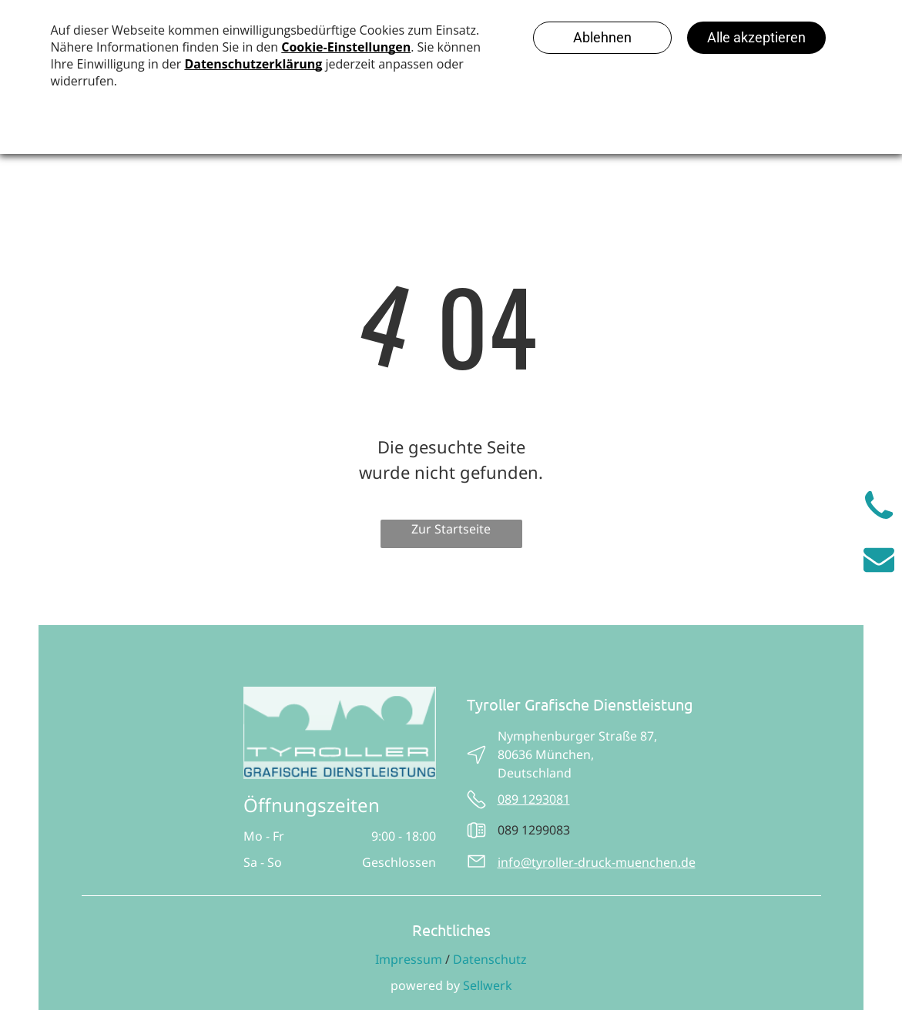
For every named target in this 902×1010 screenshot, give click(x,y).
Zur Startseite (451, 528)
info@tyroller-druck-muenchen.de (597, 862)
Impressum (408, 959)
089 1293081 (534, 799)
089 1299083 (534, 829)
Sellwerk (487, 985)
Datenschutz (490, 959)
